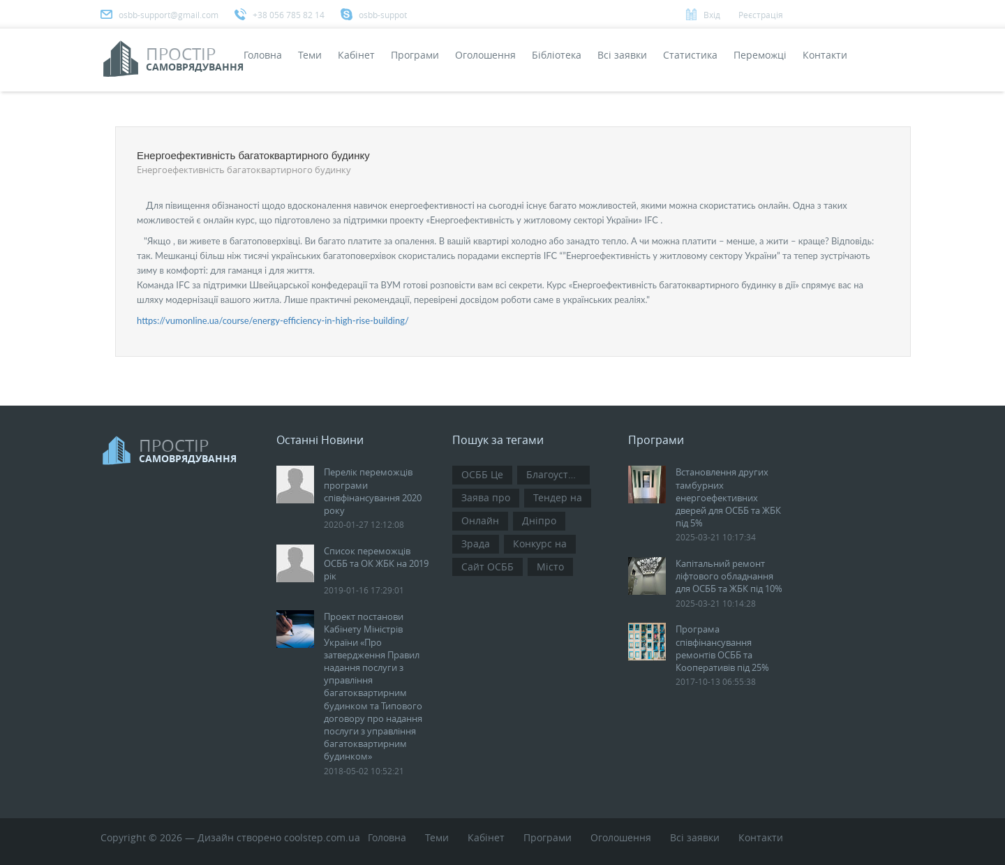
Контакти (825, 54)
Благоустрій (554, 474)
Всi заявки (622, 54)
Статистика (690, 54)
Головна (263, 54)
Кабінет (356, 54)
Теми (310, 54)
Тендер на (557, 497)
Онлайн (480, 520)
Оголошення (485, 54)
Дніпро (539, 520)
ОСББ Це (482, 474)
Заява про (485, 497)
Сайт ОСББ (487, 566)
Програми (415, 54)
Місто (550, 566)
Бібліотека (556, 54)
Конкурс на (540, 543)
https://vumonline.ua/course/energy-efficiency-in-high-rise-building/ (273, 320)
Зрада (475, 543)
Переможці (760, 54)
